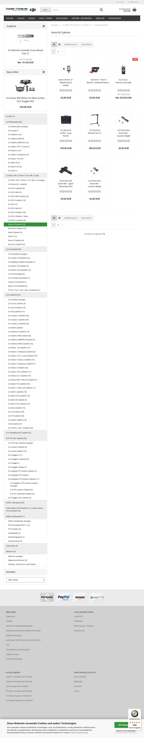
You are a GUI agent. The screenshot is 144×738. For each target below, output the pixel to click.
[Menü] (139, 710)
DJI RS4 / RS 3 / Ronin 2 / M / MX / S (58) (22, 175)
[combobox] (71, 44)
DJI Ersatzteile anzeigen (17, 254)
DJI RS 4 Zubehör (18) (17, 212)
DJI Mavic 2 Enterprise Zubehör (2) (22, 352)
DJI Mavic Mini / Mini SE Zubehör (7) (22, 380)
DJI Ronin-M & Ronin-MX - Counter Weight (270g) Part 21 (123, 133)
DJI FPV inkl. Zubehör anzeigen (20, 443)
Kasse (76, 691)
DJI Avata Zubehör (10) (17, 451)
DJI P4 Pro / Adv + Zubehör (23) (20, 428)
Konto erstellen (80, 677)
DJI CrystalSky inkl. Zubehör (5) (18, 433)
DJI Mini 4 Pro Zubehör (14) (19, 396)
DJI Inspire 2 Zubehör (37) (18, 320)
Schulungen (62, 18)
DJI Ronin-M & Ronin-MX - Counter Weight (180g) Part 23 (94, 184)
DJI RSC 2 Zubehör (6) (17, 220)
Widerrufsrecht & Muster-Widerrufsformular (23, 631)
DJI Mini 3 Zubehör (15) (17, 392)
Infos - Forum (45, 18)
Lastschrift (78, 616)
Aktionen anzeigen (15, 556)
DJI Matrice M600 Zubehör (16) (20, 344)
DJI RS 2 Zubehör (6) (16, 188)
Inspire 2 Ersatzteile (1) (17, 282)
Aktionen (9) (11, 551)
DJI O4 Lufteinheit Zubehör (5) (22, 494)
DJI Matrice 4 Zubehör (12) (19, 332)
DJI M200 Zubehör (15, 328)
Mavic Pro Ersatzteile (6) (17, 286)
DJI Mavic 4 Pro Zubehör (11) (19, 372)
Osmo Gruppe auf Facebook (17, 686)
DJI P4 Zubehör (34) (16, 416)
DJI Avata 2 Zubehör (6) (17, 447)
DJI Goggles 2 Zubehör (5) (18, 459)
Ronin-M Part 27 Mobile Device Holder (66, 82)
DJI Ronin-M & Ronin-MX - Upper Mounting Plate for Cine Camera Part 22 (65, 184)
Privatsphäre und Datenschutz (18, 650)
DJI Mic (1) (10, 116)
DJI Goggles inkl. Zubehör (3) (19, 498)
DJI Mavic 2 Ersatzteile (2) (18, 266)
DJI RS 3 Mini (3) (15, 192)
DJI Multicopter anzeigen (18, 127)
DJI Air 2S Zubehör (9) (17, 304)
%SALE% (20, 18)
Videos (32, 18)
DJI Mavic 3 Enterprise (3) (18, 155)
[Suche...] (45, 9)
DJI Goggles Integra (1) (17, 467)
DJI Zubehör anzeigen (17, 300)
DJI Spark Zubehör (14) (17, 420)
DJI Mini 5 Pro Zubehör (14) (19, 404)
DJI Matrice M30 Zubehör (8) (19, 336)
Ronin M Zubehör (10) (16, 224)
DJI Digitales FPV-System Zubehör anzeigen (24, 484)
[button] (54, 44)
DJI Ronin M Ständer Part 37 (95, 131)
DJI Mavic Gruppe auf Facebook (19, 696)
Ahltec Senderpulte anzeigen (19, 521)
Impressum (10, 616)
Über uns (100, 18)
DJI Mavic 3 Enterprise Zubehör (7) (22, 364)
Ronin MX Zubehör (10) (17, 228)
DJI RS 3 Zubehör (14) (17, 200)
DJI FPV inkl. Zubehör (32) (16, 438)
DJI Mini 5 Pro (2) (15, 167)
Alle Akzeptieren (125, 725)
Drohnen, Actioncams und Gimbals (22, 564)
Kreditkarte (78, 621)
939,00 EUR (25, 107)
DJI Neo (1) (12, 171)
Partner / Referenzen (82, 18)
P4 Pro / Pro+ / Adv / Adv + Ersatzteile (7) (24, 290)
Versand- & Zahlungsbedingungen (19, 626)
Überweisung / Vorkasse (84, 626)
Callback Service (12, 654)
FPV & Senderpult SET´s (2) (19, 525)
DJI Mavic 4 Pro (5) (15, 159)
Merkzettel (133, 2)
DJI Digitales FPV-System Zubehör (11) (23, 479)
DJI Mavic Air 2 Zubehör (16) (19, 376)
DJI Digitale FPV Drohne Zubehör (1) (22, 471)
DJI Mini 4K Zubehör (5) (17, 400)
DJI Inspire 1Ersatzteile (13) (19, 258)
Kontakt (9, 621)
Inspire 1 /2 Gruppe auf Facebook (19, 677)
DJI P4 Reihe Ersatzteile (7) (19, 278)
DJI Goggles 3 (13, 463)
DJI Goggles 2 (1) (15, 455)
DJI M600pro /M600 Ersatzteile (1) (21, 262)
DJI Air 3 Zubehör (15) (17, 308)
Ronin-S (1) (12, 236)
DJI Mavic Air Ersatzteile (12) (19, 270)
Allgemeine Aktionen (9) (17, 560)
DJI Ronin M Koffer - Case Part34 (65, 133)
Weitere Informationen (125, 731)
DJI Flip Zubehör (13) (16, 312)
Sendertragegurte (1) (16, 537)
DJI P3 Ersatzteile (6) (16, 274)
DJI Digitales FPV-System (18, 475)
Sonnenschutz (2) (15, 541)
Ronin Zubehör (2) (15, 232)
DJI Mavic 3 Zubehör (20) (18, 368)
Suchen (9, 18)
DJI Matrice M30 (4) (16, 139)
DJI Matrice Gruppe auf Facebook (19, 700)
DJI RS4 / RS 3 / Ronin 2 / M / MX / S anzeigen (26, 180)
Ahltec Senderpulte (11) (15, 516)
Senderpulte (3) (14, 533)
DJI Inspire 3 (13, 131)
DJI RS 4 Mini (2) (15, 208)
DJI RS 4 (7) (13, 204)
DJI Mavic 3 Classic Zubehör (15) (21, 360)
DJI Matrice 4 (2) (15, 135)
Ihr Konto (77, 686)
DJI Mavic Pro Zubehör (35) (19, 384)
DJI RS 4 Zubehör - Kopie (18, 216)
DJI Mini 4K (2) (14, 163)
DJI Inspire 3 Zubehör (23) (18, 324)
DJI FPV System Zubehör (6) (21, 490)
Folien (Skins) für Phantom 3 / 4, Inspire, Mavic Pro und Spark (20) (24, 509)
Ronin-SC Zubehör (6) (16, 244)
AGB (7, 645)
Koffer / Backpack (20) (15, 503)
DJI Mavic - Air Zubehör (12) (19, 348)
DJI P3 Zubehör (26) (16, 412)
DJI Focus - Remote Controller (123, 81)
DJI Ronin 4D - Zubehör (17, 184)
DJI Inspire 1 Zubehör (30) (18, 316)
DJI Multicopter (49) (14, 122)
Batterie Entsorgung (14, 635)
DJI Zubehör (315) (13, 295)
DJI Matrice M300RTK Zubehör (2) (21, 340)
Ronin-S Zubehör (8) (16, 240)
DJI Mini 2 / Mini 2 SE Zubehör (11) (22, 388)
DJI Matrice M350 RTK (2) (18, 143)
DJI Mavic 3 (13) (14, 151)
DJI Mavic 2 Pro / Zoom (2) (19, 147)
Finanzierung (114, 18)
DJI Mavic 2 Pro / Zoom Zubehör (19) (23, 356)
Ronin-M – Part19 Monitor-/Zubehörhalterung (99, 81)
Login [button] (120, 2)
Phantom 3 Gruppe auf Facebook (19, 681)
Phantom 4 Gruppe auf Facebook (19, 691)
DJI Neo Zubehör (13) (16, 408)
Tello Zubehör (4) (15, 424)
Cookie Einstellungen (14, 659)
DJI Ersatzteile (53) (13, 249)
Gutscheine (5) (12, 546)
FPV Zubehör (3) (14, 529)
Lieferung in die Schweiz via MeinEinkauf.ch (23, 640)
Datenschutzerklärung (79, 733)
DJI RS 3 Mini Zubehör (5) (18, 196)
